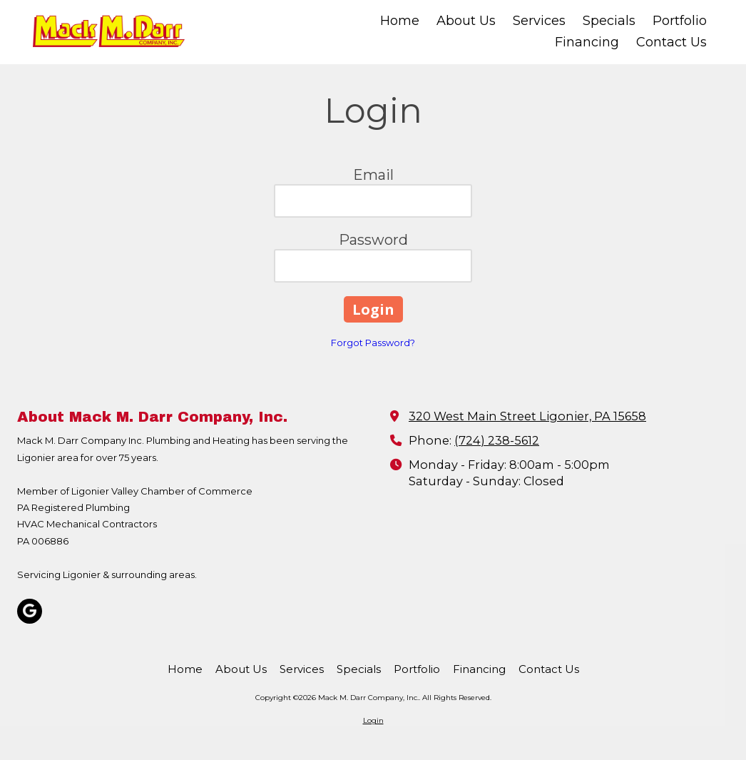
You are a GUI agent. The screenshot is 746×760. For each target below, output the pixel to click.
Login (373, 720)
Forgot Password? (373, 342)
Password (373, 239)
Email (373, 174)
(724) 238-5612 (496, 440)
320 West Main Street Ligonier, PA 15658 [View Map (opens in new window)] (527, 416)
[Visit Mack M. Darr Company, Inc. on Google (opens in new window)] (29, 611)
